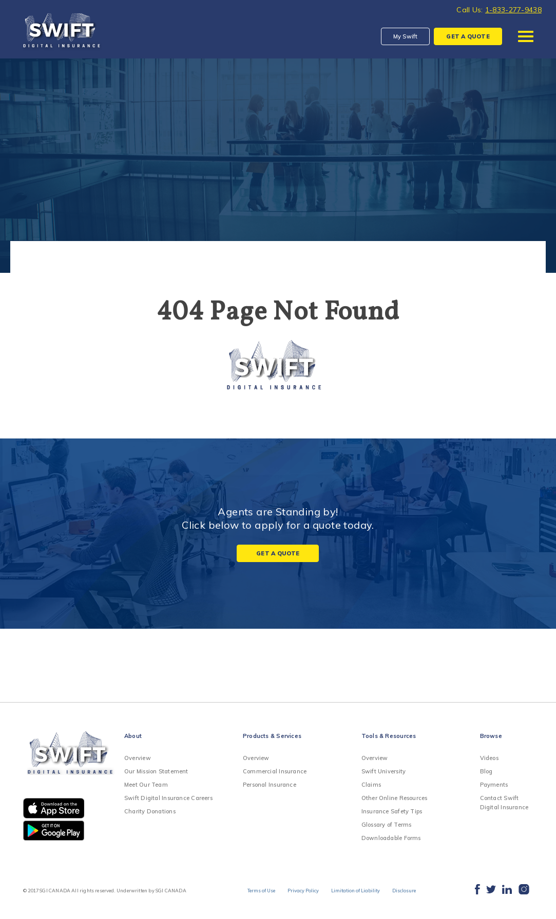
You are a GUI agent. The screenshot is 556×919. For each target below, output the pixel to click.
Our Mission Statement (156, 771)
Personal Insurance (269, 784)
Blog (486, 771)
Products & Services (272, 736)
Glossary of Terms (386, 824)
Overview (137, 758)
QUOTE (467, 36)
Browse (491, 736)
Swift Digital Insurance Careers (168, 798)
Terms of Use (253, 891)
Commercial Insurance (274, 771)
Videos (489, 758)
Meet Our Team (146, 784)
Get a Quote (277, 553)
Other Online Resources (394, 798)
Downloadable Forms (391, 838)
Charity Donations (150, 811)
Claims (371, 784)
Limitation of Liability (358, 891)
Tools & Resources (388, 736)
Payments (494, 784)
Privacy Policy (300, 891)
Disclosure (412, 891)
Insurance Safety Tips (392, 811)
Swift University (383, 771)
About (133, 736)
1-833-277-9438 (513, 9)
